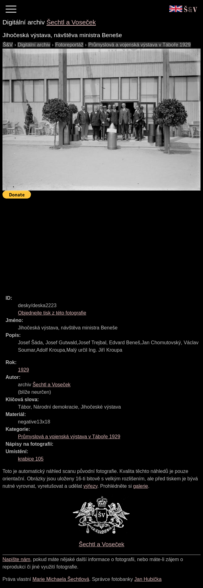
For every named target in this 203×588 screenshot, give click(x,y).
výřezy (90, 486)
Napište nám (16, 559)
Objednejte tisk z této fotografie (52, 312)
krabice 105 (31, 458)
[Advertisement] (102, 244)
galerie (140, 486)
